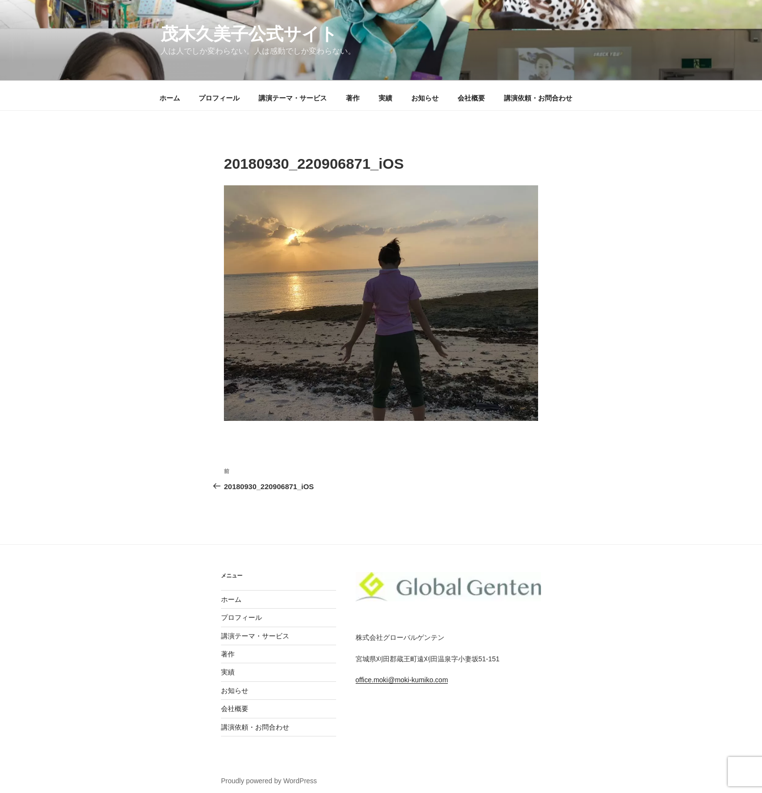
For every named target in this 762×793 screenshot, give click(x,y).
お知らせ (425, 98)
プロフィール (219, 98)
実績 (385, 98)
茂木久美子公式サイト (249, 34)
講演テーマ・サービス (293, 98)
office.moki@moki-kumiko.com (402, 680)
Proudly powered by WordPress (269, 781)
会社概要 (471, 98)
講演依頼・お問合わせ (538, 98)
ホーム (170, 98)
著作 (353, 98)
